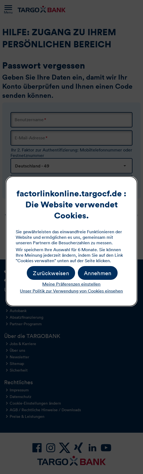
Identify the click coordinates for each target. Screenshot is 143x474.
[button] (98, 273)
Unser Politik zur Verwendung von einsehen (71, 291)
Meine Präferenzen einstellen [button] (71, 284)
